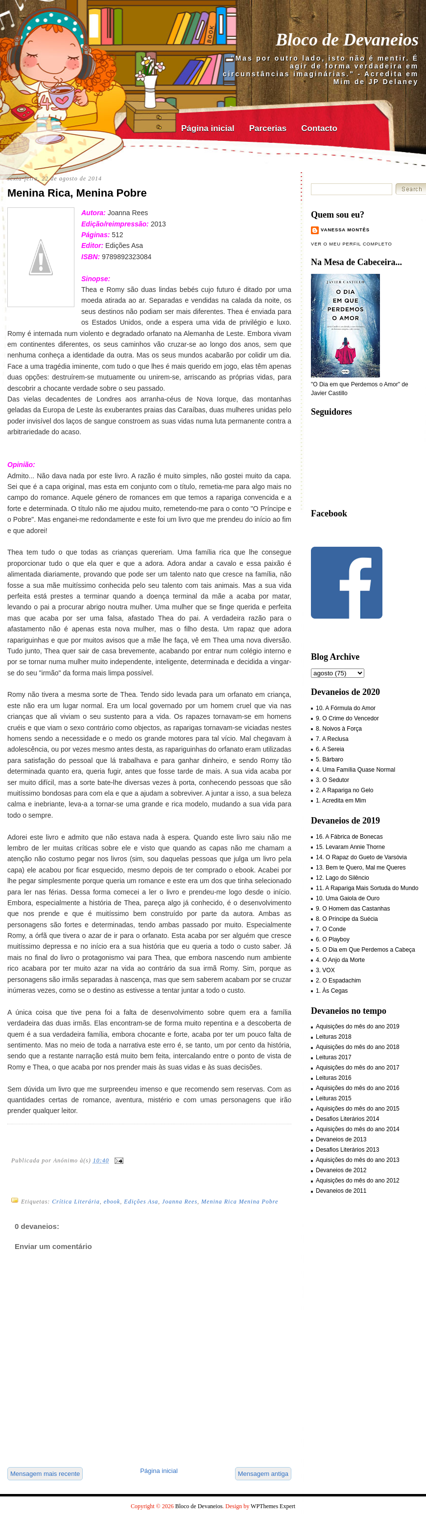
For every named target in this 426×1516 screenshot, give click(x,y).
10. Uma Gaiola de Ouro (347, 898)
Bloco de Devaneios (347, 39)
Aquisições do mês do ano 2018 (358, 1047)
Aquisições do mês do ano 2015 (358, 1108)
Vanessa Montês (345, 229)
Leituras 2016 (334, 1077)
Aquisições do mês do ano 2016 (358, 1088)
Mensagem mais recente (45, 1473)
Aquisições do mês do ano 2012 (358, 1180)
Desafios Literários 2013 (347, 1149)
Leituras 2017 (334, 1057)
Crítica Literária (75, 1201)
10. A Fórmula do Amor (346, 708)
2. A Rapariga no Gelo (344, 790)
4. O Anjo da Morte (340, 960)
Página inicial (208, 128)
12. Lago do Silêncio (342, 877)
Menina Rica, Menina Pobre (77, 193)
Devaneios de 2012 (341, 1170)
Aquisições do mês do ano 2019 (358, 1026)
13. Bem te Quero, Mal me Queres (360, 867)
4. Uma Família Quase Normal (355, 769)
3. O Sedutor (332, 780)
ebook (112, 1201)
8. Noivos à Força (339, 728)
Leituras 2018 (334, 1036)
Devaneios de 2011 (341, 1190)
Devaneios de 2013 (341, 1139)
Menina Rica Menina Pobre (239, 1201)
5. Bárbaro (329, 759)
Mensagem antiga (263, 1473)
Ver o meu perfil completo (351, 244)
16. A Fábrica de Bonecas (349, 836)
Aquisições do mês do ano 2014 (358, 1129)
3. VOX (325, 970)
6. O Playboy (333, 939)
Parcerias (268, 128)
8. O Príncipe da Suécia (347, 918)
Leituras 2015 (334, 1098)
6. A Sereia (330, 749)
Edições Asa (141, 1201)
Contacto (319, 128)
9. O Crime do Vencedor (347, 718)
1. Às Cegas (332, 990)
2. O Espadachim (338, 980)
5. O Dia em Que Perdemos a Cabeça (365, 949)
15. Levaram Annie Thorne (350, 847)
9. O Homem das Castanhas (353, 908)
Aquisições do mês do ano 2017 (358, 1067)
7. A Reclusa (332, 739)
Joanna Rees (179, 1201)
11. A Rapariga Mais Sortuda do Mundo (367, 888)
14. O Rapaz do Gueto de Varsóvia (361, 857)
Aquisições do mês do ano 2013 (358, 1160)
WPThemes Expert (273, 1506)
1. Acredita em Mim (341, 800)
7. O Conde (331, 929)
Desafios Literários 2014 (347, 1118)
